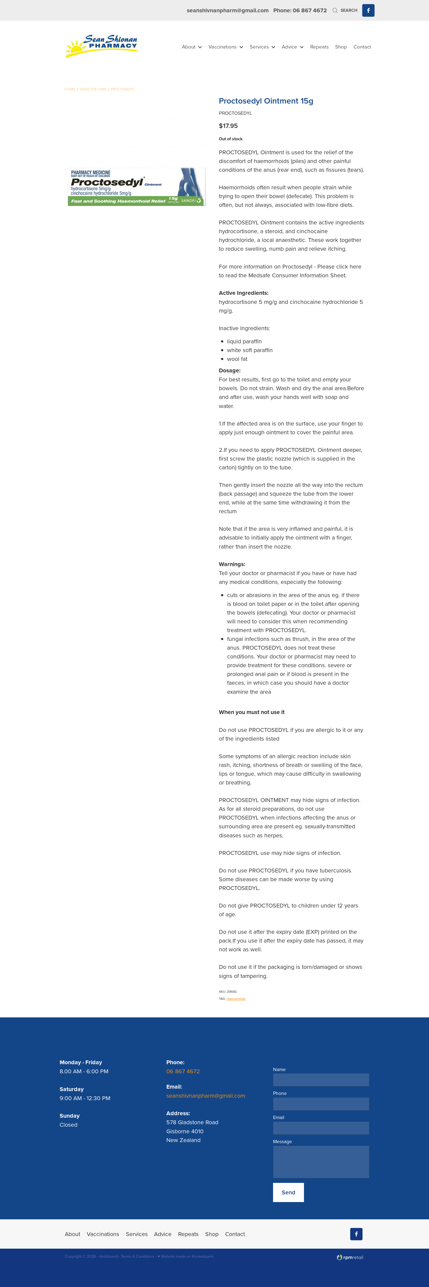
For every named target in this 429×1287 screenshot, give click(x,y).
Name (279, 1069)
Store (69, 89)
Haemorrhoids (236, 998)
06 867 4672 (184, 1071)
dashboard (108, 1256)
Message (282, 1141)
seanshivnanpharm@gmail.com (228, 10)
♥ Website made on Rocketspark (185, 1256)
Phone (280, 1093)
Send (288, 1192)
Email (278, 1117)
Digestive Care (93, 89)
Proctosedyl (123, 89)
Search (345, 10)
